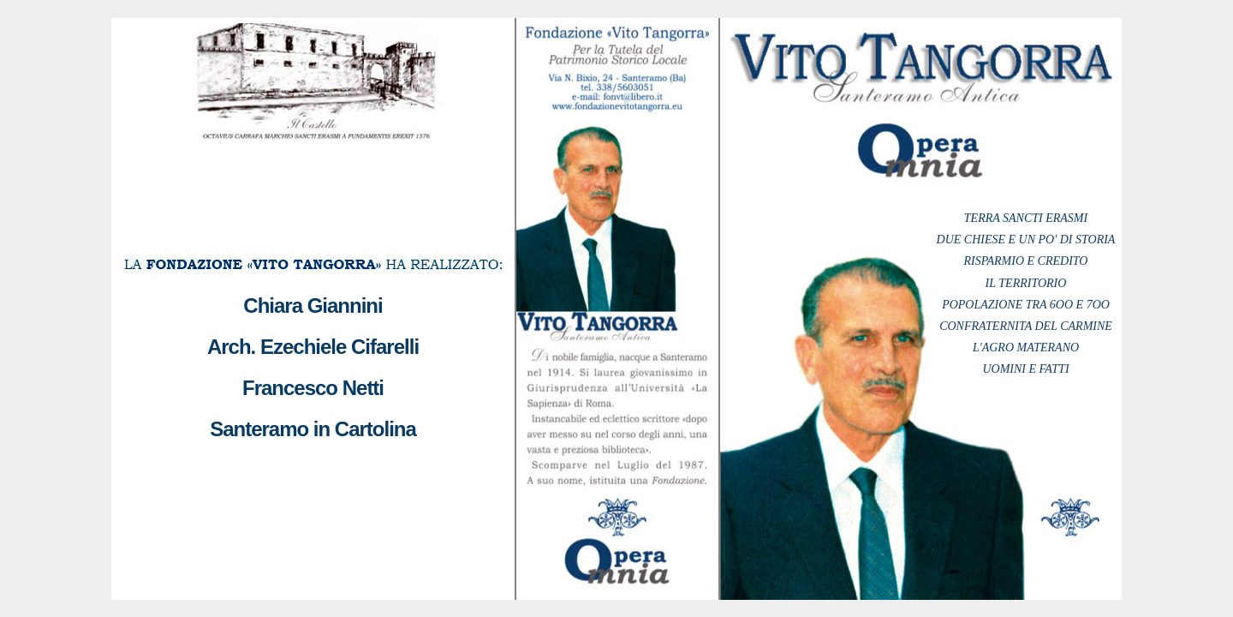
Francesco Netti (313, 387)
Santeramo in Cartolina (313, 428)
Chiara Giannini (312, 305)
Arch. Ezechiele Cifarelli (313, 346)
